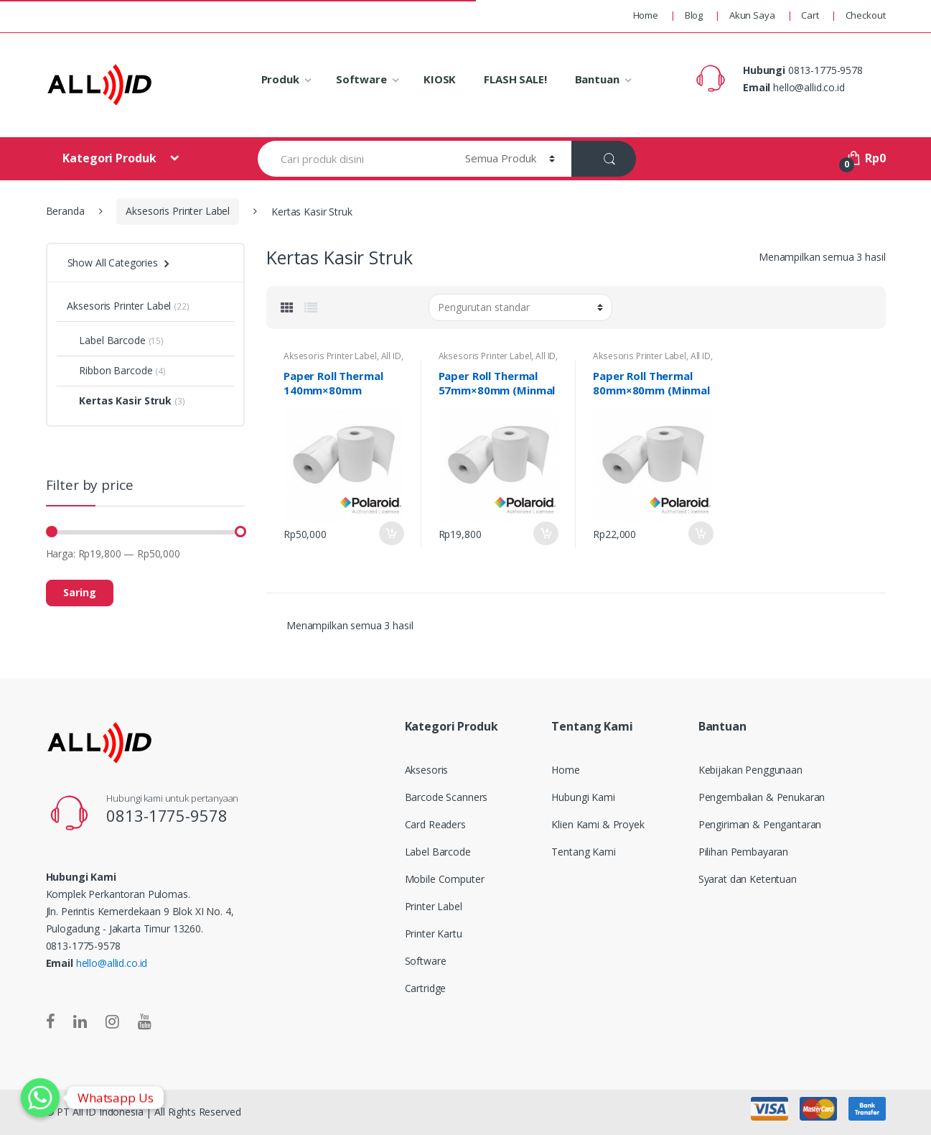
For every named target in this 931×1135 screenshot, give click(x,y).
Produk (280, 79)
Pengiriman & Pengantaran (760, 824)
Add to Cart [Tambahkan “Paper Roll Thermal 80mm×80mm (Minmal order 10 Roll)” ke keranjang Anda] (701, 533)
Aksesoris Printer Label (178, 211)
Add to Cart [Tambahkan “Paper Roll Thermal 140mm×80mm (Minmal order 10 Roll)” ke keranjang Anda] (391, 533)
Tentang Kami (583, 851)
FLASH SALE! (515, 79)
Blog (694, 15)
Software (361, 79)
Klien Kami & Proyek (597, 824)
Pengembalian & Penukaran (761, 797)
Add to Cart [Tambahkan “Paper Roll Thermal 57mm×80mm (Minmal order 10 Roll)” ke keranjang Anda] (545, 533)
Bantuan (597, 79)
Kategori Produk (110, 158)
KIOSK (440, 79)
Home (645, 15)
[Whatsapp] (40, 1097)
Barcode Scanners (446, 797)
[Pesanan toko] (520, 307)
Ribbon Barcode (109, 370)
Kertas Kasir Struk (119, 400)
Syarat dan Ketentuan (747, 879)
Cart (809, 15)
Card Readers (435, 824)
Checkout (866, 15)
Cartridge (425, 988)
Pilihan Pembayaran (743, 851)
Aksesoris (427, 770)
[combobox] (353, 159)
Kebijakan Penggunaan (750, 770)
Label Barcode (106, 340)
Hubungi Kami (582, 797)
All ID (391, 356)
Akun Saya (752, 15)
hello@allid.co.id (112, 963)
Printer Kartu (433, 933)
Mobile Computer (445, 879)
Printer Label (433, 906)
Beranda (65, 211)
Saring (79, 592)
